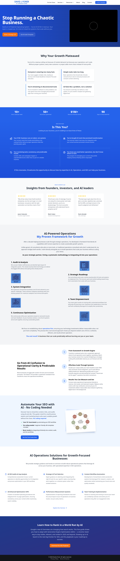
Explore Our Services (60, 508)
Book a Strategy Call (10, 34)
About (78, 2)
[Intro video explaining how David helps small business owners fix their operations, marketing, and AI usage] (94, 26)
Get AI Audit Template (27, 34)
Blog (83, 2)
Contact (89, 2)
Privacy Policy (54, 559)
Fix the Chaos (51, 2)
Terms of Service (64, 559)
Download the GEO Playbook (60, 545)
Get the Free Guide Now (30, 437)
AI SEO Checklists (101, 2)
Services (61, 2)
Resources (70, 2)
